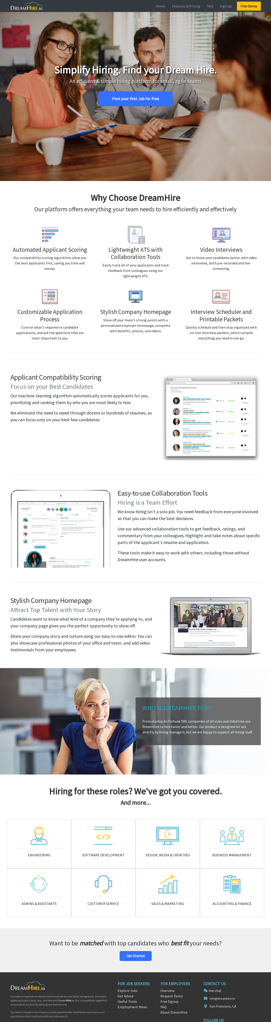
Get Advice (126, 996)
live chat (215, 990)
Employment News (132, 1007)
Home (160, 6)
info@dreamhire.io (222, 998)
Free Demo (249, 6)
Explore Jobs (128, 990)
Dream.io (66, 1000)
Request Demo (171, 996)
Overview (167, 990)
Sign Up (226, 6)
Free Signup (169, 1001)
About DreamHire (174, 1012)
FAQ (210, 6)
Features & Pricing (186, 6)
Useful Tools (127, 1001)
